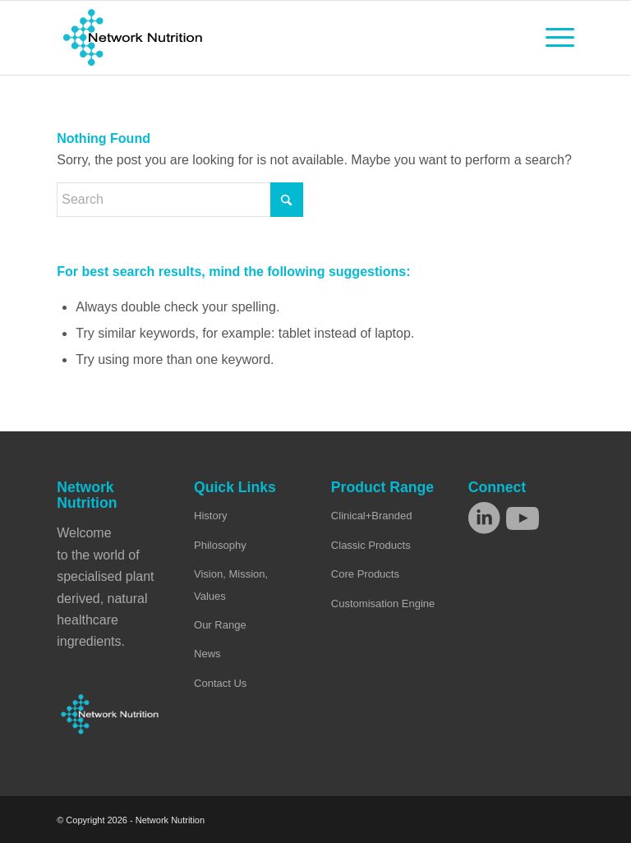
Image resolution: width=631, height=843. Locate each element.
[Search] (180, 199)
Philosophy (220, 545)
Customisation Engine (383, 603)
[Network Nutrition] (133, 38)
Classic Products (371, 545)
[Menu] (551, 38)
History (210, 515)
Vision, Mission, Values (231, 584)
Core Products (365, 574)
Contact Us (220, 683)
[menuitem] (551, 38)
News (207, 653)
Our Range (220, 625)
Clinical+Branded (371, 515)
